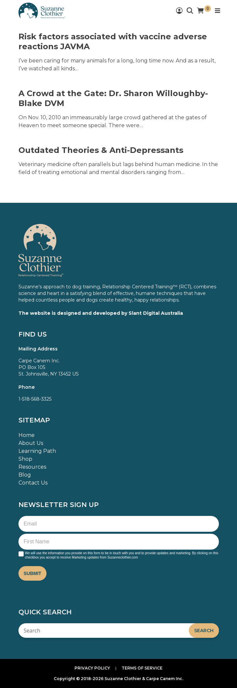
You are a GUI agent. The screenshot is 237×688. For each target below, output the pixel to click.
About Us (30, 443)
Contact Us (32, 483)
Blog (24, 475)
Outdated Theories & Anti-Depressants (100, 150)
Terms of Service (142, 668)
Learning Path (37, 451)
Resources (32, 467)
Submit (33, 573)
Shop (25, 459)
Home (26, 435)
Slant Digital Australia (156, 313)
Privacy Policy (92, 668)
